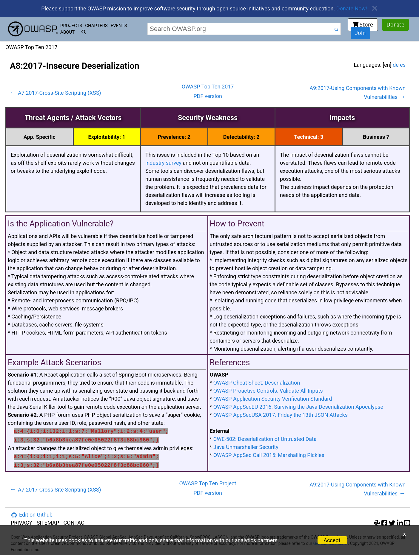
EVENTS (119, 25)
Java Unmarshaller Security (245, 447)
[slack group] (377, 523)
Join (360, 33)
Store (362, 24)
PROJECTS (71, 25)
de (396, 65)
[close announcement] (372, 8)
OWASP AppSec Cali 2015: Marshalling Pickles (268, 455)
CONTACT (76, 523)
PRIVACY (21, 523)
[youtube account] (407, 523)
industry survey (163, 163)
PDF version (207, 96)
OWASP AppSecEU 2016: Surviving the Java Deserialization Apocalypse (298, 407)
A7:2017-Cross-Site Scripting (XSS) (55, 93)
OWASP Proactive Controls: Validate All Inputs (268, 391)
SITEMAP (48, 523)
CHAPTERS (96, 25)
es (403, 65)
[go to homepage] (32, 28)
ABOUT (67, 32)
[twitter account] (392, 523)
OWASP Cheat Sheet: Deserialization (256, 383)
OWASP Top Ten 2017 (208, 86)
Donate (395, 24)
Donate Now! (351, 8)
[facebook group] (384, 523)
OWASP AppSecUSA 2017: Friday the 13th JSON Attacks (280, 415)
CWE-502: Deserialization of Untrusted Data (265, 439)
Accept (332, 540)
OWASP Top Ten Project (207, 483)
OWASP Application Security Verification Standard (272, 399)
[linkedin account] (400, 523)
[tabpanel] (207, 273)
